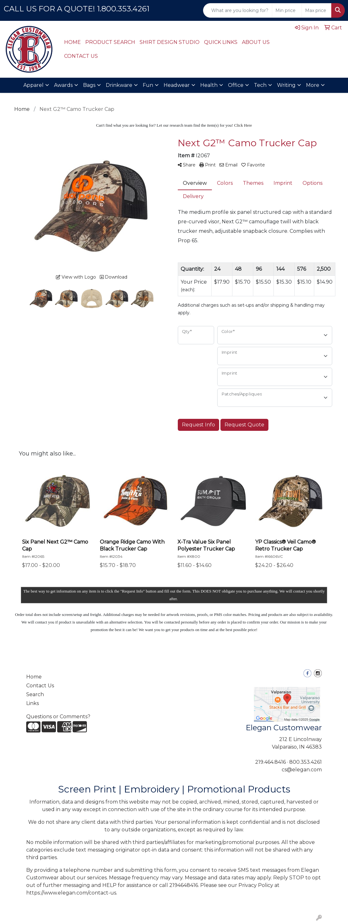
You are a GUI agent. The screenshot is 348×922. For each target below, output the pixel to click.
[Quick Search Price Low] (287, 10)
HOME (72, 42)
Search (35, 694)
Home (34, 677)
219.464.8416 (270, 762)
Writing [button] (286, 85)
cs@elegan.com (302, 770)
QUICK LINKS (220, 42)
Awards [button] (63, 85)
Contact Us (40, 686)
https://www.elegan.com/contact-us (71, 893)
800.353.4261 (305, 762)
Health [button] (209, 85)
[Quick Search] (237, 10)
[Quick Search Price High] (317, 10)
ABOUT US (256, 42)
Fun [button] (148, 85)
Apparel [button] (33, 85)
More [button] (312, 85)
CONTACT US (81, 56)
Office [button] (235, 85)
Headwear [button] (177, 85)
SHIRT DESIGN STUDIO (170, 42)
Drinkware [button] (119, 85)
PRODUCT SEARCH (110, 42)
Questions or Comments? (58, 717)
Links (32, 703)
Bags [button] (89, 85)
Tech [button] (260, 85)
